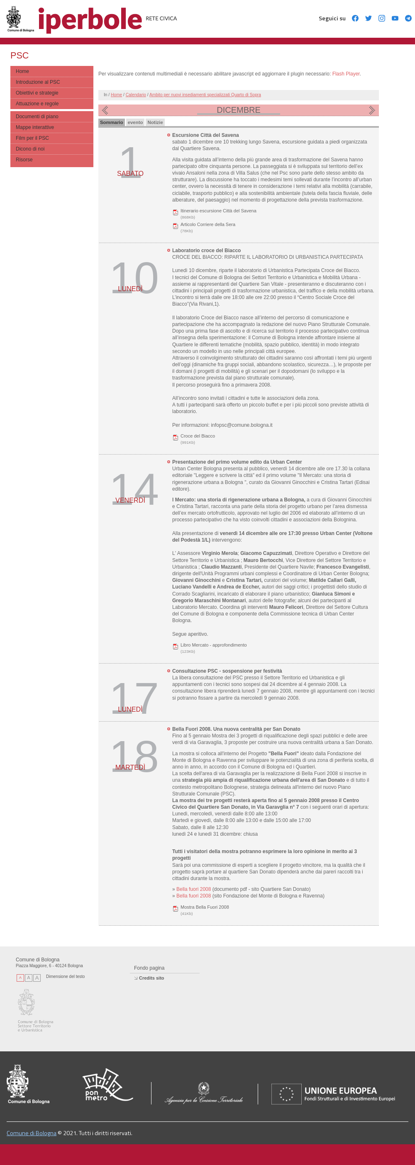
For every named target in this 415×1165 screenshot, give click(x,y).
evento (135, 122)
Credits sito (151, 977)
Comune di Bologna (31, 1133)
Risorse (24, 160)
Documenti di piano (37, 116)
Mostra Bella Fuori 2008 (205, 907)
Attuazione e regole (37, 104)
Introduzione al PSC (38, 82)
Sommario (111, 122)
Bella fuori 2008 (194, 889)
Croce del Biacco (198, 435)
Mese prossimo (372, 110)
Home (22, 71)
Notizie (155, 122)
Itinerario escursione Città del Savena (218, 210)
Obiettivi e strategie (37, 93)
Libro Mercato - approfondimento (214, 644)
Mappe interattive (35, 127)
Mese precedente (105, 110)
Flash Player (346, 74)
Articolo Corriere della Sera (208, 224)
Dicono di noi (30, 149)
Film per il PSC (32, 138)
